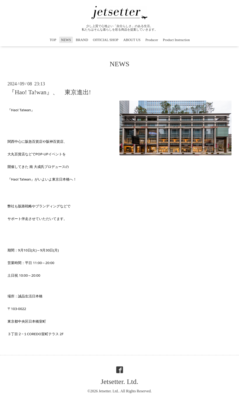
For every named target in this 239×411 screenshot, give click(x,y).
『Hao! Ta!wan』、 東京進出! (50, 92)
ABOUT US (132, 40)
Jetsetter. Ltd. (119, 381)
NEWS (66, 40)
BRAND (82, 40)
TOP (53, 40)
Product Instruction (176, 40)
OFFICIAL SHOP (105, 40)
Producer (151, 40)
